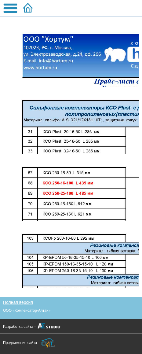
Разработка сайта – (19, 326)
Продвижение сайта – (21, 343)
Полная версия (18, 302)
